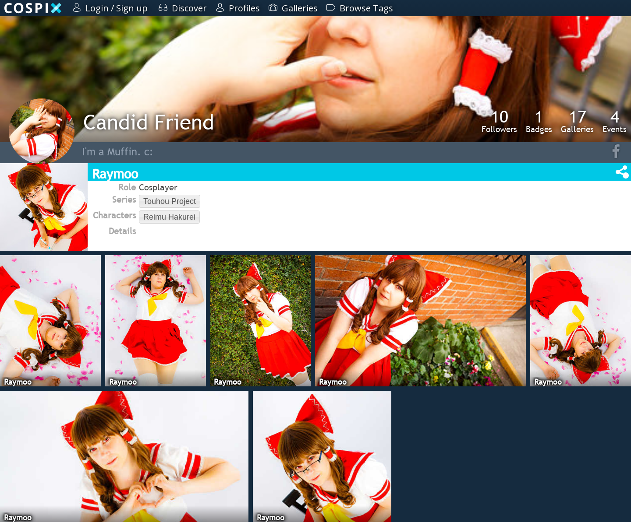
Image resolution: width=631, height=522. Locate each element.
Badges (539, 121)
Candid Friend (148, 122)
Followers (499, 121)
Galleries (577, 121)
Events (615, 121)
